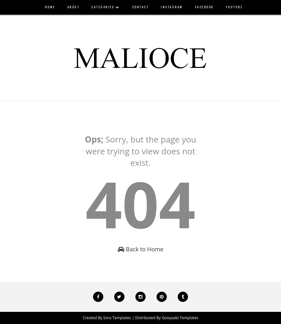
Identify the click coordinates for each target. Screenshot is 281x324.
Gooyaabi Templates (180, 317)
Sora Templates (117, 317)
